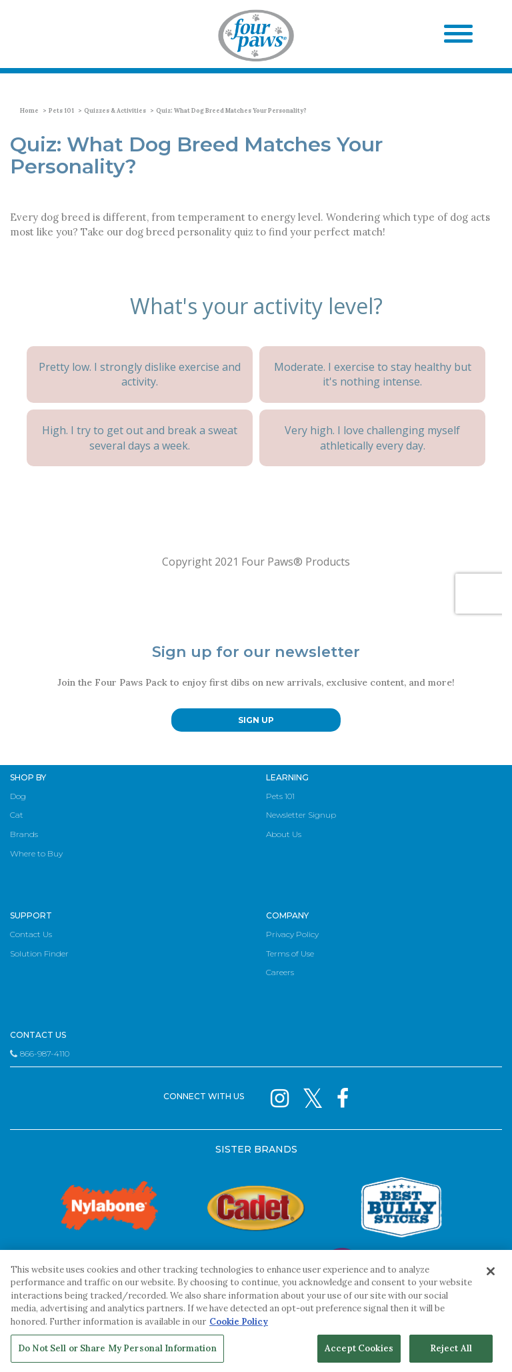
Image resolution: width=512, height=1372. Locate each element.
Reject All (451, 1348)
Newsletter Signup (301, 815)
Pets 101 (61, 110)
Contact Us (31, 934)
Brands (24, 834)
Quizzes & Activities (115, 110)
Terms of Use (290, 953)
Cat (16, 815)
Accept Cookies (359, 1348)
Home (29, 110)
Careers (280, 972)
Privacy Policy (292, 934)
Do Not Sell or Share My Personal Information (117, 1348)
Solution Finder (39, 953)
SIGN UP (256, 720)
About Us (283, 834)
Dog (18, 796)
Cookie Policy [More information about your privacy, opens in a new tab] (238, 1321)
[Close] (490, 1271)
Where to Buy (36, 853)
